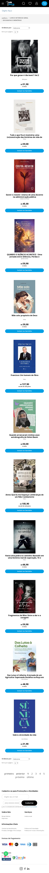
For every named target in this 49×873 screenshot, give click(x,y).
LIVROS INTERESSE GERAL (19, 18)
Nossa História (6, 816)
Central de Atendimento (9, 828)
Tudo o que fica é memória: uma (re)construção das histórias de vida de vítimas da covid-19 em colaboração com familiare (24, 136)
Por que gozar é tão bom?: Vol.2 (24, 75)
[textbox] (23, 10)
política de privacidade (31, 807)
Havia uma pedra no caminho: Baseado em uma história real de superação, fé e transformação (24, 557)
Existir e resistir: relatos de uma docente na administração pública (24, 196)
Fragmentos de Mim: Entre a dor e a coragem (24, 616)
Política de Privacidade (31, 828)
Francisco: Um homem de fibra (24, 375)
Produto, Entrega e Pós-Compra (11, 830)
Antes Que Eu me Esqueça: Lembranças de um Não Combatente (25, 496)
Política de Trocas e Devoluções (34, 830)
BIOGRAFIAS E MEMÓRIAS (12, 20)
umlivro (5, 18)
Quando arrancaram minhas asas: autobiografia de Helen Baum (24, 436)
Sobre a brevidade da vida (24, 735)
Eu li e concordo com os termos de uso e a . (19, 806)
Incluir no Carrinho (24, 91)
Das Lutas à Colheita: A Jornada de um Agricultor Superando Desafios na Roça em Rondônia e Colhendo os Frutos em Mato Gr (24, 676)
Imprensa (5, 818)
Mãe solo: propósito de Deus (24, 315)
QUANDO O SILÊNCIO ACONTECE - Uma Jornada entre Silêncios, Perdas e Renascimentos (24, 256)
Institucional (28, 816)
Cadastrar (29, 803)
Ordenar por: (7, 28)
